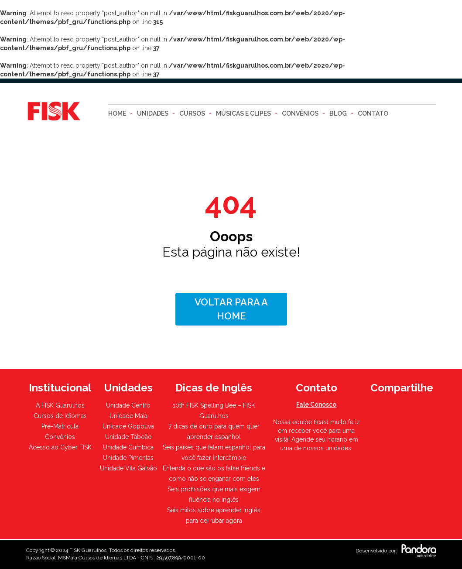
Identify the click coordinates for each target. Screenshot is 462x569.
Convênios (300, 113)
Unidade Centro (128, 405)
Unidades (152, 113)
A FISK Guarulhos (60, 405)
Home (117, 113)
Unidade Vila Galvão (128, 468)
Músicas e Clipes (243, 113)
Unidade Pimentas (128, 457)
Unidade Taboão (128, 436)
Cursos (192, 113)
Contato (373, 113)
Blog (338, 113)
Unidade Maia (128, 415)
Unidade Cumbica (128, 447)
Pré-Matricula (60, 426)
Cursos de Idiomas (60, 415)
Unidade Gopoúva (128, 426)
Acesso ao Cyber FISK (60, 447)
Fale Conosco (316, 404)
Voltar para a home (231, 308)
